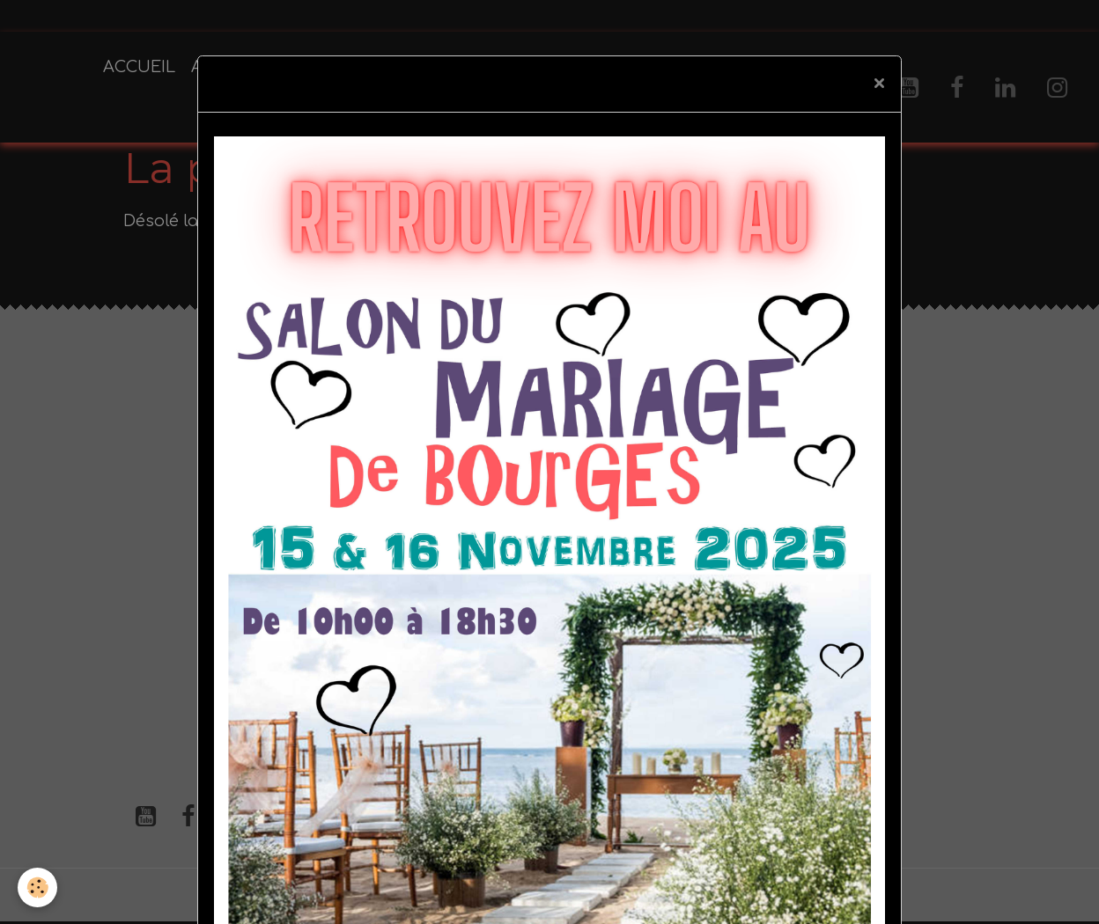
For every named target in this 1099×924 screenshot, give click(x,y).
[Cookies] (37, 887)
